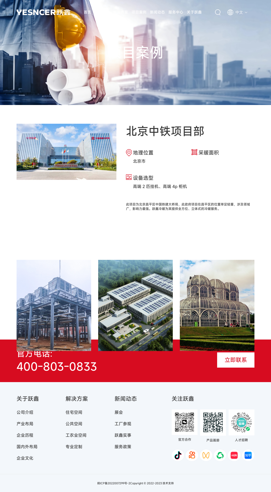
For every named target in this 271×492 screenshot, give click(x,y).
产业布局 (25, 424)
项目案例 (139, 12)
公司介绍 (25, 412)
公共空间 (74, 424)
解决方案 (120, 12)
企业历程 (25, 435)
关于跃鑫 (194, 12)
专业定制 (74, 446)
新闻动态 (157, 12)
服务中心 (175, 12)
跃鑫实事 (123, 435)
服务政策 (123, 446)
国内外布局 (27, 446)
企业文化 (25, 458)
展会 (119, 412)
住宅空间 (74, 412)
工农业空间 (76, 435)
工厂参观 (123, 424)
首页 (87, 12)
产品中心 (102, 12)
